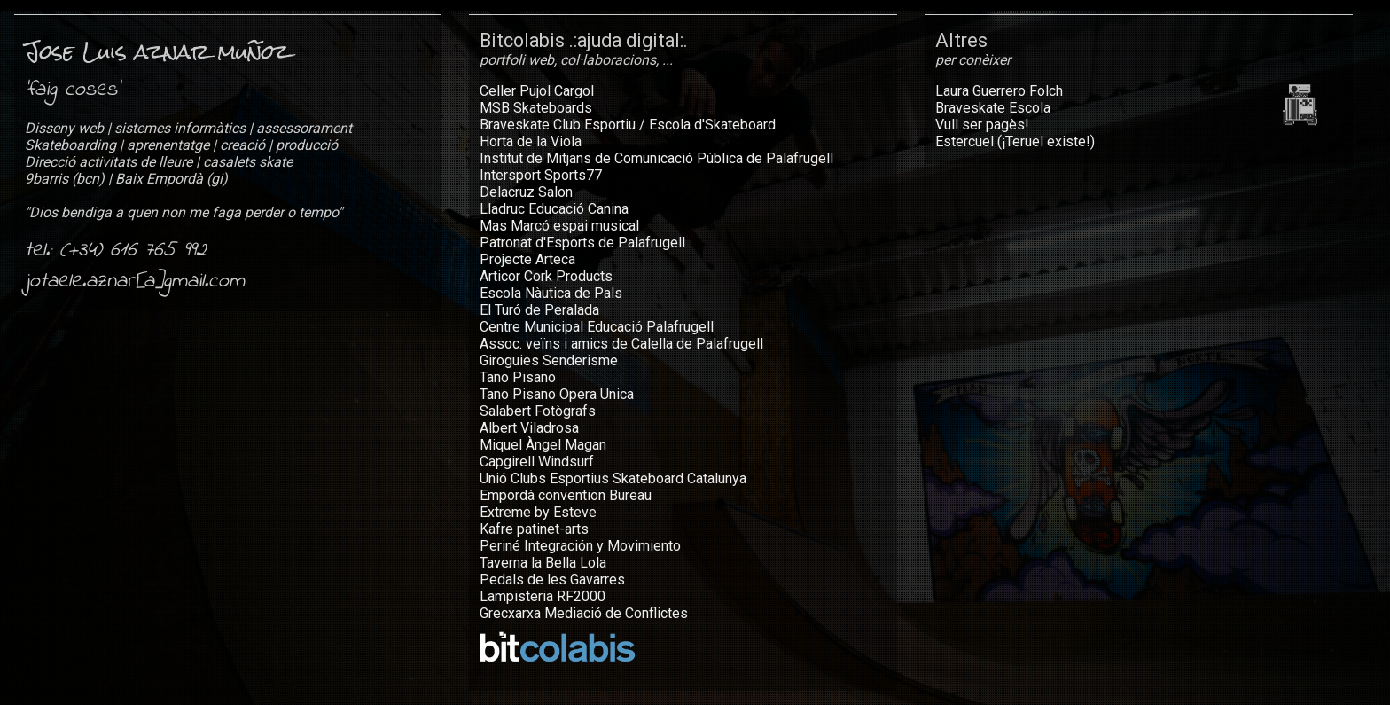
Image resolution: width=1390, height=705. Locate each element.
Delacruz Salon (526, 192)
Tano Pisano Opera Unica (557, 394)
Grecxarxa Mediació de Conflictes (584, 613)
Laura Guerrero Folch (999, 90)
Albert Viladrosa (529, 427)
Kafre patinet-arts (534, 529)
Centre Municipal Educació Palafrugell (597, 326)
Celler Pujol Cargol (537, 90)
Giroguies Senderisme (549, 360)
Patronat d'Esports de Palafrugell (582, 242)
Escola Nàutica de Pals (551, 293)
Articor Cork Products (546, 276)
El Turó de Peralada (539, 310)
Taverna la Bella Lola (543, 562)
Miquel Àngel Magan (543, 444)
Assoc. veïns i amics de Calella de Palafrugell (621, 343)
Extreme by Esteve (538, 512)
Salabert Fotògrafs (538, 411)
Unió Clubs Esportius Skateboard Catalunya (613, 478)
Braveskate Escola (992, 107)
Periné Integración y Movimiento (580, 545)
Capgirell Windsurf (537, 461)
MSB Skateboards (536, 107)
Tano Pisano (518, 377)
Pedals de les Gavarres (552, 579)
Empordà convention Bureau (566, 495)
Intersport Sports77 (541, 175)
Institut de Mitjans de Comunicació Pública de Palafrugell (656, 158)
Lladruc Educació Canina (554, 208)
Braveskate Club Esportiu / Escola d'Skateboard (628, 124)
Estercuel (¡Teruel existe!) (1015, 141)
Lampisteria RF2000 (542, 596)
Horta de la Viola (531, 141)
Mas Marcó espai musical (559, 225)
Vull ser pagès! (982, 124)
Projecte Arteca (527, 259)
